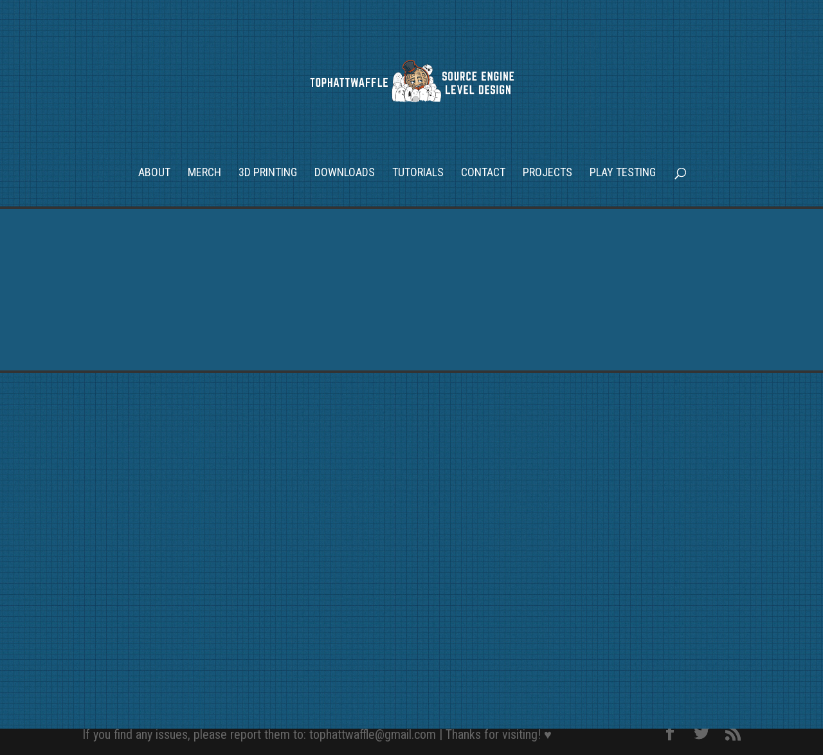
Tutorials (418, 173)
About (154, 173)
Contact (483, 173)
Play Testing (623, 173)
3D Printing (268, 173)
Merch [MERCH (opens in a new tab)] (204, 173)
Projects (547, 173)
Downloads (344, 173)
